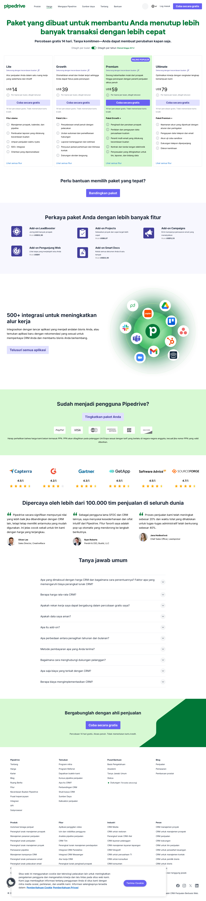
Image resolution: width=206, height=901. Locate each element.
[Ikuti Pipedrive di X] (190, 886)
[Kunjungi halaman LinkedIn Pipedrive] (197, 886)
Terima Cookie (135, 883)
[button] (11, 882)
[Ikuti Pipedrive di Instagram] (184, 886)
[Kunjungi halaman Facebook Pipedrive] (178, 886)
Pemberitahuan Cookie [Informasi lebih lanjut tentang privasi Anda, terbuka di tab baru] (39, 887)
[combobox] (151, 6)
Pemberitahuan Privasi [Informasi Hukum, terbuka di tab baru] (65, 887)
